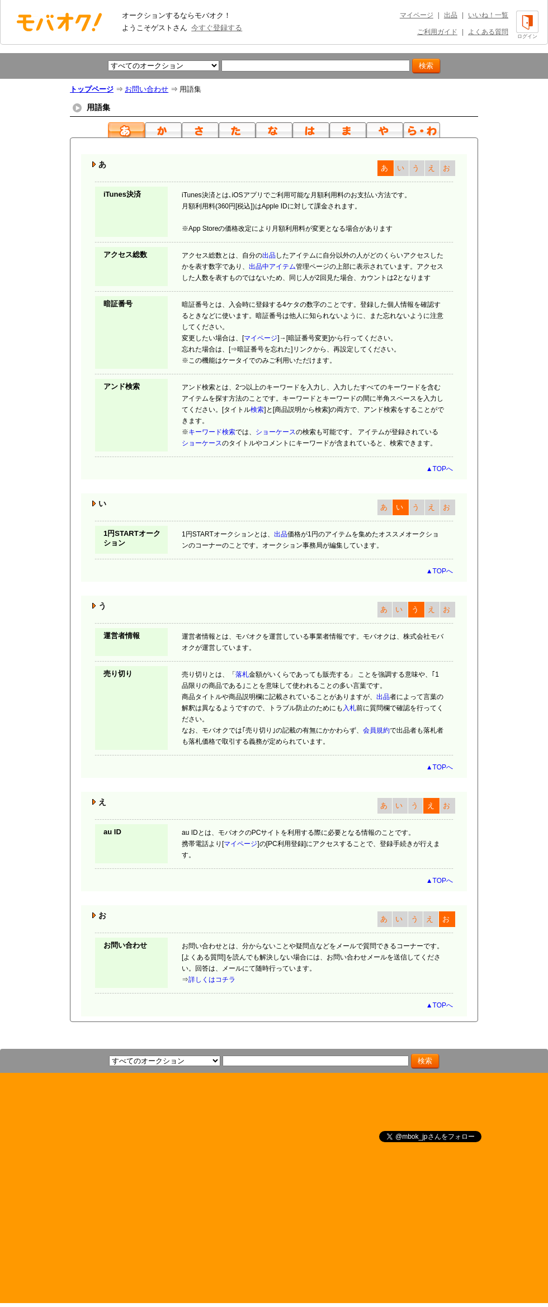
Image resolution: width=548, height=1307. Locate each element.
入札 (349, 708)
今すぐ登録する (216, 27)
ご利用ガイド (437, 32)
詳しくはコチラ (211, 979)
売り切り (118, 673)
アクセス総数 (125, 254)
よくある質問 (488, 32)
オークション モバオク (59, 21)
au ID (112, 832)
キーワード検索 (211, 432)
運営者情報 (121, 635)
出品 (450, 15)
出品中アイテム (272, 266)
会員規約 (376, 730)
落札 (242, 674)
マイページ (416, 15)
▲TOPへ (439, 469)
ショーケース (276, 432)
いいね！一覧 (488, 15)
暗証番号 (118, 304)
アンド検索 (121, 386)
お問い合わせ (146, 89)
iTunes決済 (122, 194)
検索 (257, 410)
